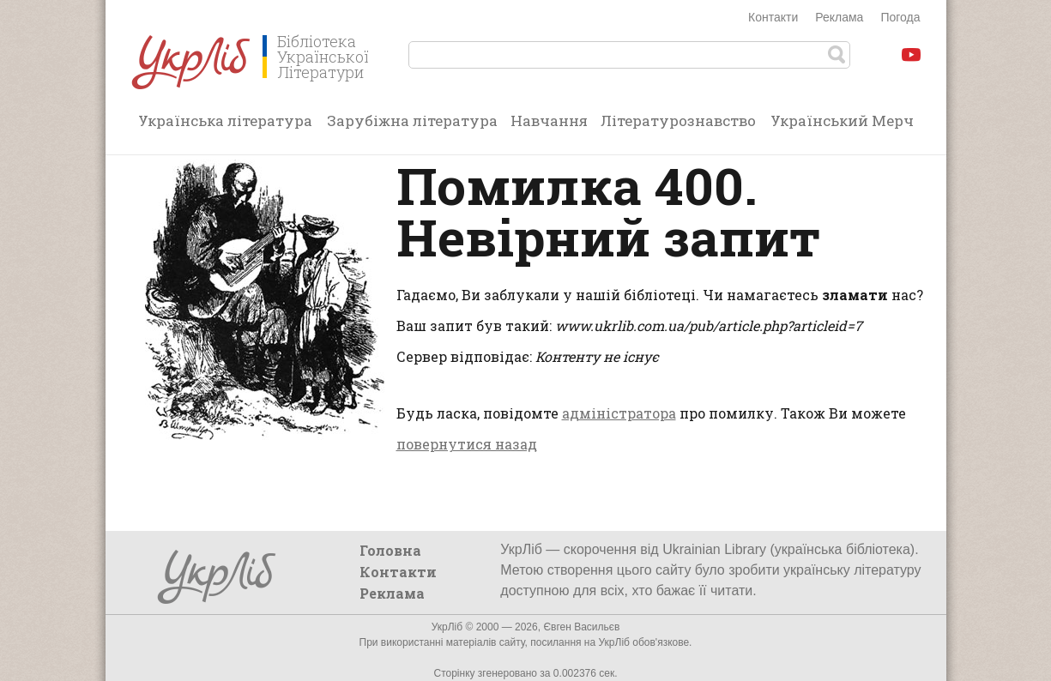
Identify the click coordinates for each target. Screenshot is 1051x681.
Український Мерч (842, 120)
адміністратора (619, 413)
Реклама (839, 17)
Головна (390, 550)
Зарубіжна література (412, 120)
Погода (900, 17)
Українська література (225, 120)
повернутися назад (466, 444)
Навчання (549, 120)
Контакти (773, 17)
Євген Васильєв (581, 627)
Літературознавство (678, 120)
